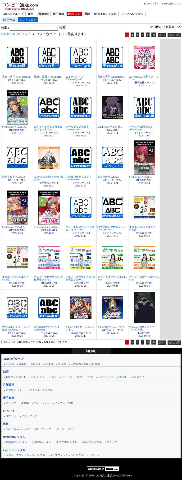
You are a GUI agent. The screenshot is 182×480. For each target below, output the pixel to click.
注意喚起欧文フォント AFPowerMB (79, 178)
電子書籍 (58, 14)
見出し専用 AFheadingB (110, 76)
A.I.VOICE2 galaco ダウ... (111, 327)
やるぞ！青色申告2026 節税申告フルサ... (48, 278)
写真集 (25, 402)
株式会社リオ (144, 232)
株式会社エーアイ (144, 82)
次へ (162, 35)
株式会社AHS (17, 130)
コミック (11, 402)
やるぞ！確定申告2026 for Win (112, 278)
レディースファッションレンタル (25, 455)
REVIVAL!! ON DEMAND (85, 363)
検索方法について (172, 3)
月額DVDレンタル (16, 442)
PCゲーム (9, 19)
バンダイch (37, 376)
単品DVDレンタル (66, 442)
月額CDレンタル (41, 442)
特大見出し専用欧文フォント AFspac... (111, 228)
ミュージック (106, 376)
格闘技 (122, 376)
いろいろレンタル (132, 14)
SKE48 (22, 363)
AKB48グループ (13, 14)
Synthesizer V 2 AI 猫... (46, 226)
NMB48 (35, 363)
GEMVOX (112, 130)
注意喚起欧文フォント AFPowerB (47, 328)
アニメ (53, 376)
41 (153, 34)
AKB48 (10, 363)
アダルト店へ (152, 3)
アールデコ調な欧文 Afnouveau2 (141, 128)
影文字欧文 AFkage (108, 176)
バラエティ (137, 376)
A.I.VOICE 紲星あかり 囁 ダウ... (48, 178)
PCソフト (74, 14)
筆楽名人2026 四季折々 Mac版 (15, 278)
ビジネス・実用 (64, 402)
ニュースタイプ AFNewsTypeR (75, 78)
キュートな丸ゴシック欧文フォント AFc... (80, 228)
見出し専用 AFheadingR (47, 76)
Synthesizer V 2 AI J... (141, 176)
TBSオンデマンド (16, 376)
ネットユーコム (17, 80)
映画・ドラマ (85, 376)
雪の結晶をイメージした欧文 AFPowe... (16, 328)
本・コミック (43, 429)
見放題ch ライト (15, 389)
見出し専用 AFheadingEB (16, 76)
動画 (30, 14)
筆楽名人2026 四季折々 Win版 (142, 228)
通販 (87, 14)
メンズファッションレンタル (67, 455)
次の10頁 (174, 35)
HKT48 (49, 363)
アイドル (67, 376)
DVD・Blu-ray (14, 429)
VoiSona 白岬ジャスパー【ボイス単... (143, 328)
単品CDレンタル (92, 442)
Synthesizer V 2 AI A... (14, 226)
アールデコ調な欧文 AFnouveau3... (77, 128)
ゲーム (60, 429)
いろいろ (94, 455)
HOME (6, 34)
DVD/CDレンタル (105, 14)
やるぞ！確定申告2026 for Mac (144, 278)
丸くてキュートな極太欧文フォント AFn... (48, 128)
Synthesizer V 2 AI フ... (14, 126)
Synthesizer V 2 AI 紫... (110, 126)
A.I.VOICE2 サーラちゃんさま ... (80, 328)
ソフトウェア (27, 19)
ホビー (73, 429)
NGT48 (62, 363)
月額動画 (43, 14)
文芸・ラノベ (42, 402)
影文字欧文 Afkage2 (13, 176)
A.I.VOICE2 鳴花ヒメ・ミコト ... (144, 78)
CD (28, 429)
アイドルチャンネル (41, 389)
